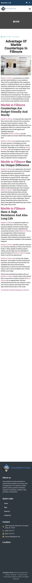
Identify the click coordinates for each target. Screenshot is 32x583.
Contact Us (7, 515)
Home (6, 503)
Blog (5, 507)
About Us (7, 511)
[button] (29, 8)
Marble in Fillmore (11, 133)
